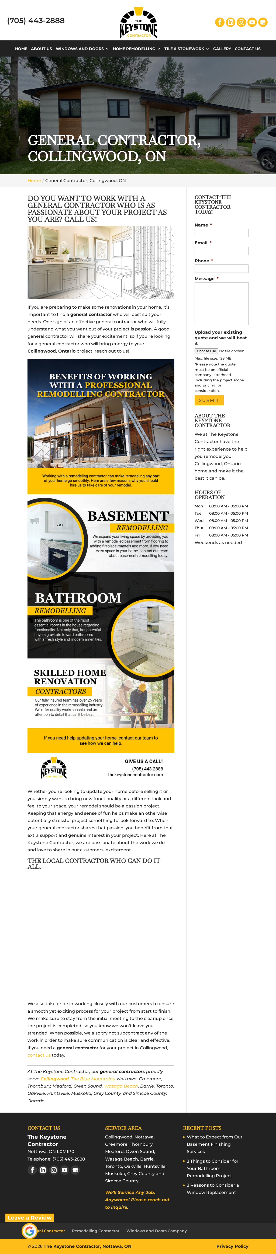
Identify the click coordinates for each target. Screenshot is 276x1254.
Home (21, 49)
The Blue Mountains (93, 1078)
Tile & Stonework (184, 49)
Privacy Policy (232, 1246)
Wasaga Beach (121, 1086)
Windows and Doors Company (156, 1230)
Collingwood (54, 1078)
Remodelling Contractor (95, 1230)
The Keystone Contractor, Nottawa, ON (88, 1246)
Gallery (222, 49)
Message (207, 278)
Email (203, 242)
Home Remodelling (134, 49)
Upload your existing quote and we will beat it (221, 338)
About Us (41, 49)
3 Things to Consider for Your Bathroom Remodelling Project (213, 1168)
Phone (204, 260)
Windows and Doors (80, 49)
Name (203, 225)
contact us (39, 1055)
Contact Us (248, 49)
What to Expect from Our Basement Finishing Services (215, 1144)
